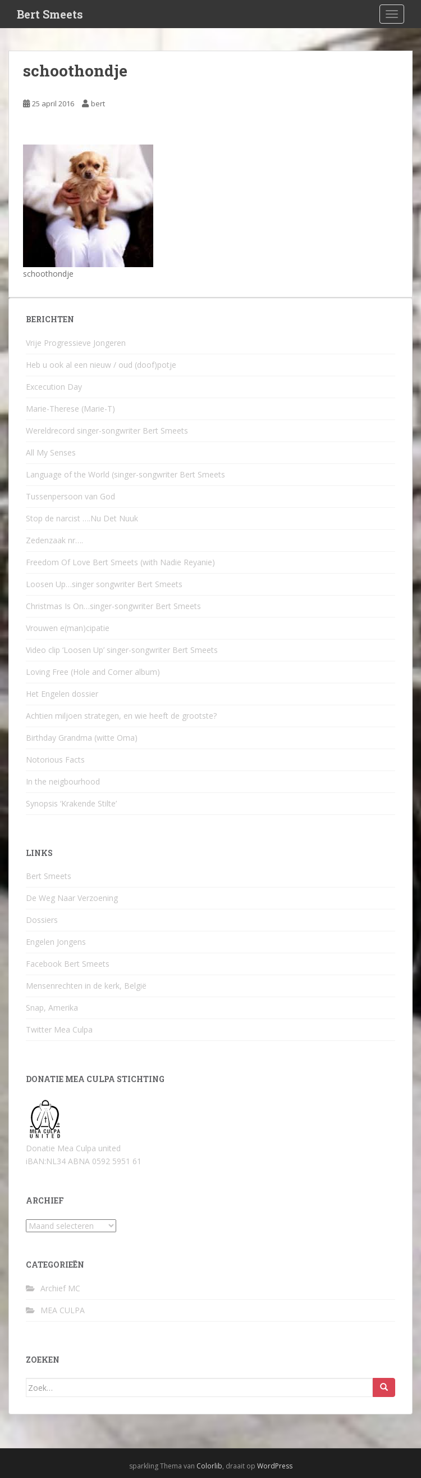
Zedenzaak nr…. (54, 540)
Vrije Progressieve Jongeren (76, 342)
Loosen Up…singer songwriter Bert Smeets (104, 584)
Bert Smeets (50, 14)
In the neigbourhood (63, 781)
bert (98, 103)
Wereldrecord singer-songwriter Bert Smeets (107, 430)
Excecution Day (54, 386)
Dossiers (42, 919)
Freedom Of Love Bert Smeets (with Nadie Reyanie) (120, 562)
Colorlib (209, 1466)
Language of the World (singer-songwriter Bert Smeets (125, 474)
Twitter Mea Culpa (59, 1029)
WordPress (274, 1466)
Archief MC (60, 1288)
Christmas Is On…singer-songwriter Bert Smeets (113, 606)
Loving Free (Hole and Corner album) (93, 671)
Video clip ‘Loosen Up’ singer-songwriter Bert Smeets (122, 650)
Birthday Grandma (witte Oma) (82, 737)
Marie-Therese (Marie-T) (70, 408)
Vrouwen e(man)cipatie (67, 628)
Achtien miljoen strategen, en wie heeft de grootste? (121, 715)
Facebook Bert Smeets (67, 963)
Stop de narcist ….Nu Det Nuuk (82, 518)
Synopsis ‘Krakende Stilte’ (71, 803)
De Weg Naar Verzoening (72, 898)
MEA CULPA (62, 1310)
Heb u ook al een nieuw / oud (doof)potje (101, 364)
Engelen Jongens (56, 941)
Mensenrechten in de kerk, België (86, 985)
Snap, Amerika (52, 1007)
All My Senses (51, 452)
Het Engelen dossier (62, 693)
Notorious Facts (55, 759)
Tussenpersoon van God (70, 496)
